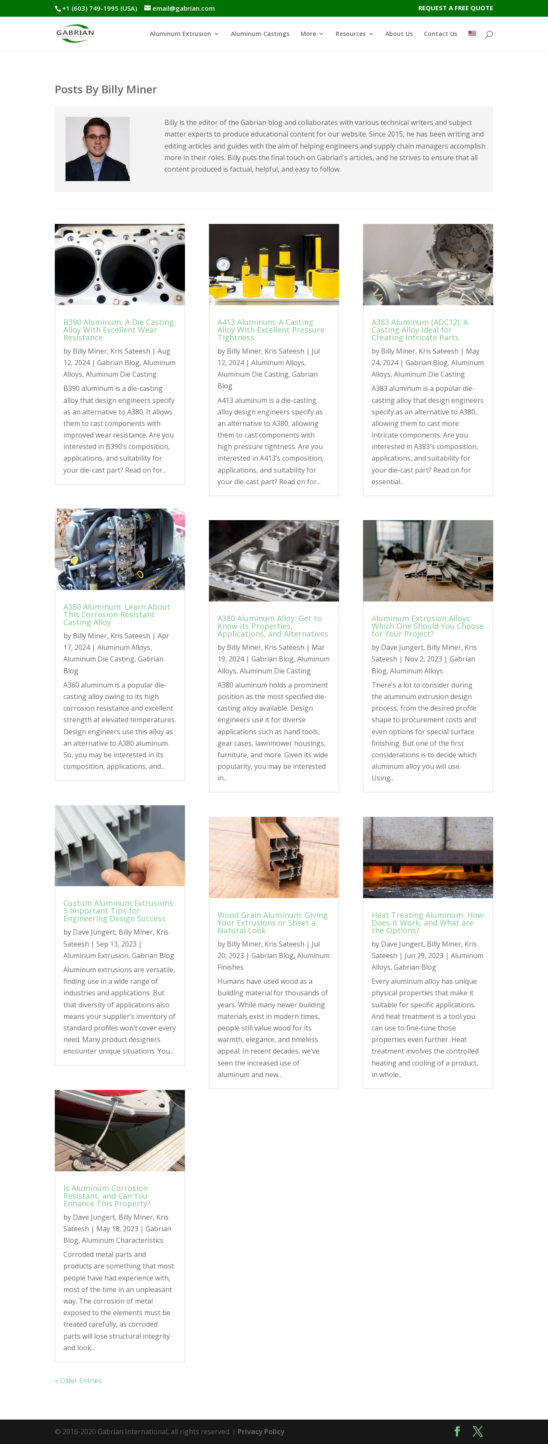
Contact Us (440, 34)
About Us (399, 34)
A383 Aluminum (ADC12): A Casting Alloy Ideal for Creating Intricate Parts (420, 329)
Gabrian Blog (118, 362)
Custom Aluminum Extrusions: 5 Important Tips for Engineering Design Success (119, 910)
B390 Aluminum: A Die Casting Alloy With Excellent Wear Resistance (118, 329)
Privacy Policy (261, 1431)
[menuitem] (472, 41)
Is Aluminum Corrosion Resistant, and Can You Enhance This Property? (107, 1196)
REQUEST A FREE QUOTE (455, 8)
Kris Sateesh (130, 351)
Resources (351, 34)
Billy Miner (90, 351)
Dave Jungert (94, 932)
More (308, 34)
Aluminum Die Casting (121, 374)
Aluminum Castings (260, 34)
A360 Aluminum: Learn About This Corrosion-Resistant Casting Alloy (116, 614)
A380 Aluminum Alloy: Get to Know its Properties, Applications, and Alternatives (272, 626)
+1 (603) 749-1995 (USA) (99, 8)
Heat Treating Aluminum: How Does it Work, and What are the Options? (427, 922)
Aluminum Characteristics (123, 1240)
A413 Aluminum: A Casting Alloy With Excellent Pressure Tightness (271, 329)
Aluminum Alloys (123, 647)
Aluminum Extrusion (180, 34)
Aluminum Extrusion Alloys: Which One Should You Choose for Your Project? (428, 626)
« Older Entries (78, 1380)
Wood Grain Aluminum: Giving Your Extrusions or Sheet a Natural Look (272, 922)
